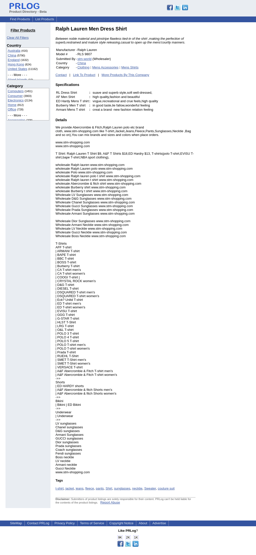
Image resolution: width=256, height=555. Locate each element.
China (12, 55)
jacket (70, 488)
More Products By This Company (125, 75)
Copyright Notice (122, 523)
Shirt (109, 488)
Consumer (15, 96)
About (143, 523)
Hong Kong (16, 64)
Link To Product (84, 75)
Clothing (84, 67)
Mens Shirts (129, 67)
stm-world (85, 59)
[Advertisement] (229, 101)
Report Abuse (110, 502)
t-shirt (60, 488)
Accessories (16, 120)
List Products (44, 19)
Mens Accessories (105, 67)
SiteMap (16, 523)
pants (100, 488)
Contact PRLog (38, 523)
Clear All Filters (17, 37)
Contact (61, 75)
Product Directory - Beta (28, 9)
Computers (16, 91)
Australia (14, 50)
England (14, 60)
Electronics (16, 100)
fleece (89, 488)
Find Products (20, 19)
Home (12, 105)
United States (17, 69)
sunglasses (122, 488)
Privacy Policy (64, 523)
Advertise (159, 523)
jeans (80, 488)
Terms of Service (92, 523)
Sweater (150, 488)
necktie (137, 488)
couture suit (166, 488)
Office (12, 109)
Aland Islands (17, 79)
